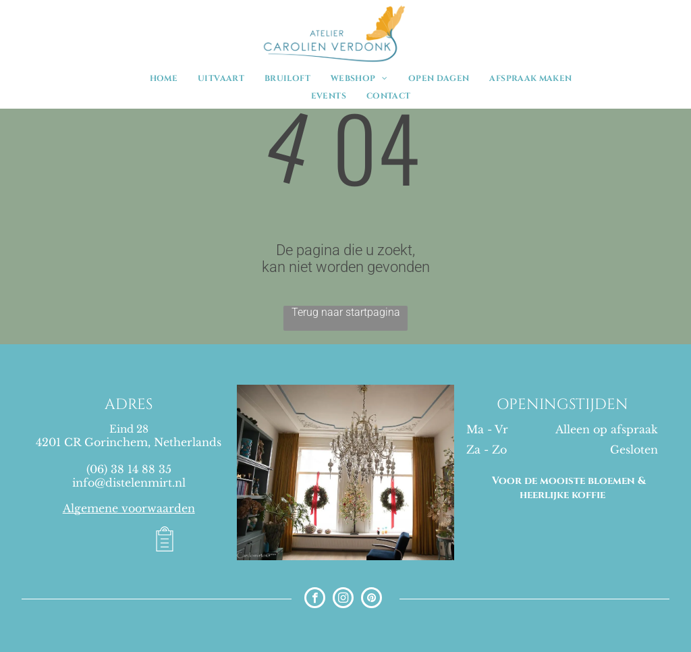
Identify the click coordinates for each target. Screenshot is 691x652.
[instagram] (343, 599)
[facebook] (314, 599)
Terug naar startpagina (346, 312)
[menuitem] (164, 78)
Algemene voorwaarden (129, 508)
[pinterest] (371, 599)
